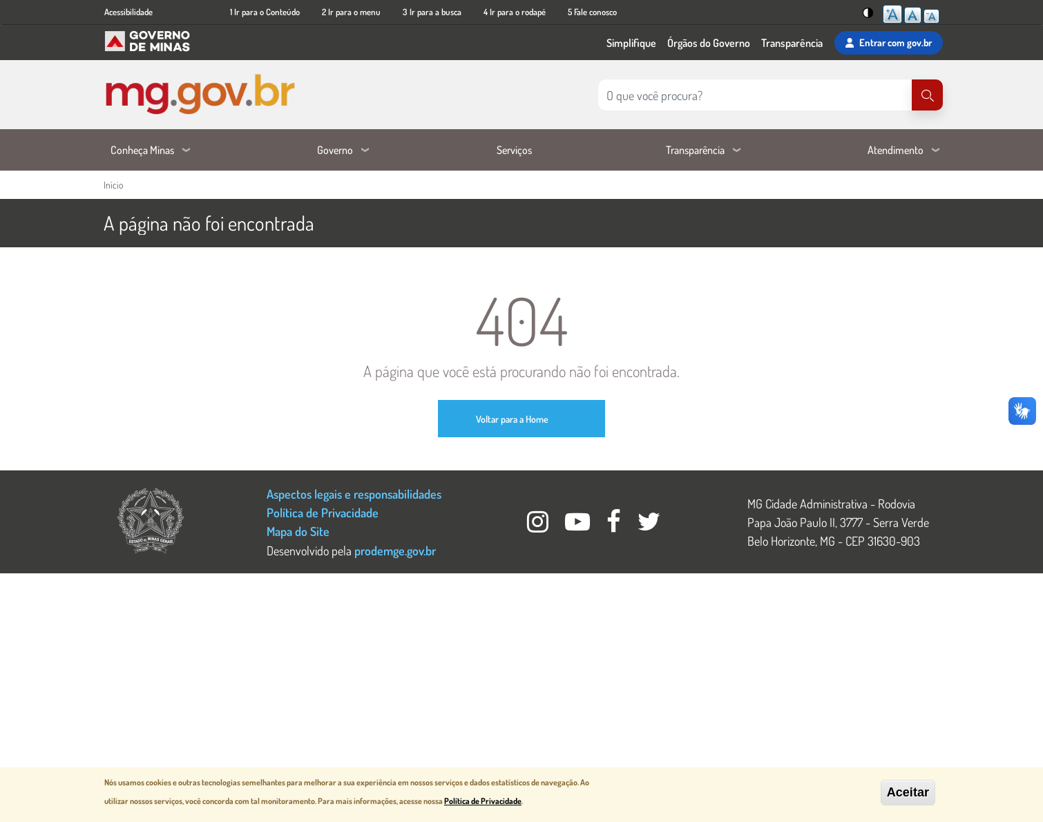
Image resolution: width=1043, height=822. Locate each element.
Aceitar (908, 792)
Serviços (514, 150)
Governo (335, 150)
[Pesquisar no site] (755, 95)
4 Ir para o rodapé (515, 11)
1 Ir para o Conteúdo (265, 11)
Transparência (792, 43)
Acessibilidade (128, 11)
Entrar (888, 42)
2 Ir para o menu (351, 11)
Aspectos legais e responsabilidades (354, 493)
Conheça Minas (142, 150)
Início (113, 185)
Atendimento (896, 150)
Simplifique (631, 43)
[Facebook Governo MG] (615, 525)
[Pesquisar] (927, 95)
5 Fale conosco (592, 11)
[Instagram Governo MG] (539, 525)
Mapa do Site (298, 531)
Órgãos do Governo (708, 43)
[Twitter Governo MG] (649, 525)
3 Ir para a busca (432, 11)
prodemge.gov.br (395, 550)
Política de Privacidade (323, 512)
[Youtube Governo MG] (579, 525)
